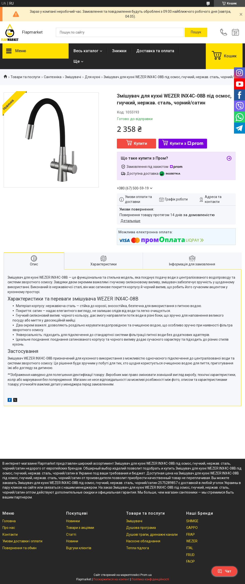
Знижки (119, 51)
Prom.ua (146, 575)
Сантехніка (52, 77)
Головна (9, 521)
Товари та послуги (25, 77)
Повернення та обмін (19, 548)
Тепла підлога (137, 548)
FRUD (190, 555)
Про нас (8, 528)
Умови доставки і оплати (22, 541)
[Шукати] (196, 32)
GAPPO (192, 528)
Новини (72, 541)
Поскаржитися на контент (111, 579)
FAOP (190, 561)
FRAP (190, 534)
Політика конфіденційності (150, 579)
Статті (71, 534)
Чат (224, 571)
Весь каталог (86, 51)
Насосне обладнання (143, 541)
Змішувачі (73, 77)
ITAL (189, 548)
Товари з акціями (80, 528)
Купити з (186, 143)
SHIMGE (192, 521)
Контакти (10, 534)
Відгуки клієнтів (78, 548)
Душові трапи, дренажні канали (152, 534)
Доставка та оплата (155, 51)
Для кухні (92, 77)
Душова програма (141, 528)
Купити (140, 143)
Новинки (73, 521)
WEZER (191, 541)
